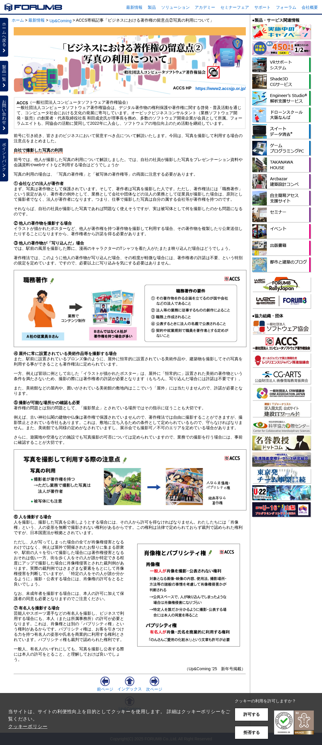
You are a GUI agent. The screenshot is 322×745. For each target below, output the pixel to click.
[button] (294, 722)
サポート (262, 7)
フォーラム (286, 7)
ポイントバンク (4, 159)
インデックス (129, 686)
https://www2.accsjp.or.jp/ (221, 88)
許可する (251, 714)
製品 (152, 7)
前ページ (105, 687)
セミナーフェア (234, 7)
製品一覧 (4, 76)
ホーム (18, 20)
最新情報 (134, 7)
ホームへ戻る (4, 37)
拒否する (251, 732)
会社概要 (310, 7)
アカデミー (205, 7)
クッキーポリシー (27, 726)
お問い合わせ (4, 114)
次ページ (154, 687)
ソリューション (175, 7)
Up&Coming (60, 20)
